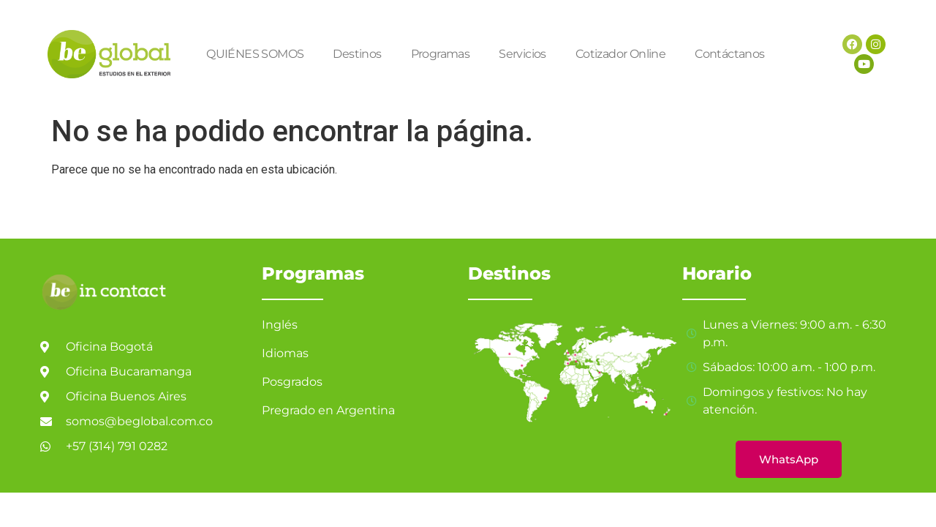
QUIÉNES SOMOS (254, 54)
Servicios (522, 54)
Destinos (357, 54)
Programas (440, 54)
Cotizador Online (620, 54)
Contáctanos (729, 54)
